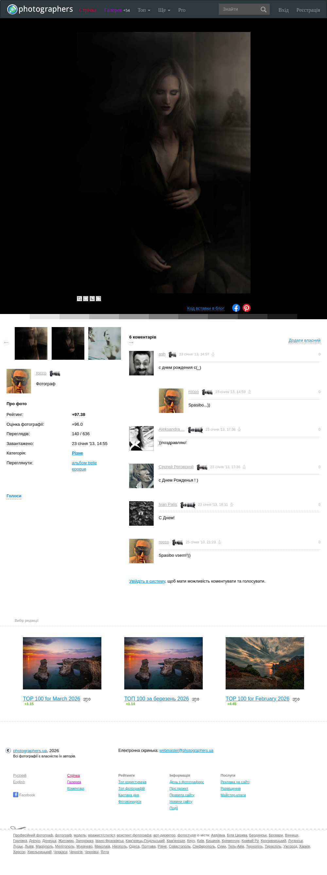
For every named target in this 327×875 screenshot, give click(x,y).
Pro (181, 10)
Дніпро (34, 841)
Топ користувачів (132, 782)
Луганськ (295, 841)
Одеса (134, 846)
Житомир (66, 841)
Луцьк (18, 846)
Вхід (284, 10)
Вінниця (291, 835)
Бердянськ (258, 835)
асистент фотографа (134, 835)
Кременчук (230, 841)
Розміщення (231, 788)
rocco (41, 373)
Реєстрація (308, 10)
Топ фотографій (131, 788)
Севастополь (179, 846)
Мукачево (85, 846)
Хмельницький (39, 852)
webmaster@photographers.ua (187, 750)
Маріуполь (44, 846)
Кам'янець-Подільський (145, 841)
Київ (200, 841)
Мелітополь (65, 846)
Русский (19, 775)
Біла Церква (237, 835)
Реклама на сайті (235, 782)
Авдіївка (218, 835)
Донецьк (49, 841)
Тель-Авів (236, 846)
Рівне (162, 846)
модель (80, 835)
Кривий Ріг (250, 841)
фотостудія (187, 835)
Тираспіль (273, 846)
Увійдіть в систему (147, 581)
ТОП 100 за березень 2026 (156, 699)
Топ (144, 10)
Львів (29, 846)
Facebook (24, 795)
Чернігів (75, 852)
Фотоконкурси (129, 801)
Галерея (117, 10)
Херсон (19, 852)
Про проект (178, 788)
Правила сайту (181, 795)
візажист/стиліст (101, 835)
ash (162, 354)
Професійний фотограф (33, 835)
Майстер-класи (233, 795)
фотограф (63, 835)
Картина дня (128, 795)
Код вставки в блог (205, 308)
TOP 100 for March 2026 (51, 699)
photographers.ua (30, 750)
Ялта (105, 852)
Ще (164, 10)
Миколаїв (102, 846)
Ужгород (290, 846)
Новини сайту (180, 801)
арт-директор (164, 835)
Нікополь (119, 846)
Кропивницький (273, 841)
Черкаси (60, 852)
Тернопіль (254, 846)
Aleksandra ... (172, 429)
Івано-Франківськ (109, 841)
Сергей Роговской (176, 466)
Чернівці (92, 852)
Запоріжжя (85, 841)
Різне (77, 453)
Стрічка (87, 10)
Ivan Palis (168, 504)
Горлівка (20, 841)
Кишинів (213, 841)
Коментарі (75, 788)
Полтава (149, 846)
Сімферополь (204, 846)
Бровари (276, 835)
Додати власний (304, 340)
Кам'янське (176, 841)
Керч (191, 841)
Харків (304, 846)
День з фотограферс (186, 782)
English (19, 782)
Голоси (14, 495)
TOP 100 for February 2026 (257, 699)
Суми (221, 846)
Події (173, 808)
